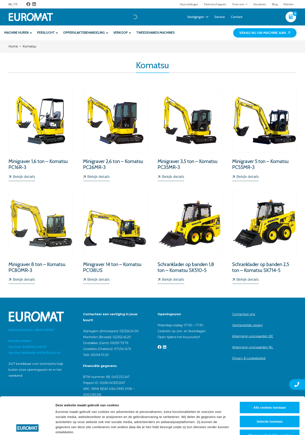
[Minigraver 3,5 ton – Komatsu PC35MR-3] (190, 134)
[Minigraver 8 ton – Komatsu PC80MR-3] (40, 237)
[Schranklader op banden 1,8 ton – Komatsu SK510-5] (190, 237)
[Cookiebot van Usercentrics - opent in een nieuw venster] (27, 427)
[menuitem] (11, 4)
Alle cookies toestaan (269, 370)
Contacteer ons (243, 314)
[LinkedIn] (34, 4)
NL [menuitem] (10, 4)
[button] (245, 4)
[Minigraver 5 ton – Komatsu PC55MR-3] (264, 134)
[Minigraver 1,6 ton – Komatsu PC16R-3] (40, 134)
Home (13, 46)
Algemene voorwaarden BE (252, 336)
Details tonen (229, 426)
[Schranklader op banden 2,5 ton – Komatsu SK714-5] (264, 237)
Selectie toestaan (270, 384)
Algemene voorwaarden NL (252, 347)
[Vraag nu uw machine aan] (265, 33)
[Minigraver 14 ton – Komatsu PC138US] (115, 237)
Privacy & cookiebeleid (248, 358)
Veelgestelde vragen (247, 325)
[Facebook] (28, 4)
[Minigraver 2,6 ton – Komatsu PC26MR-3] (115, 134)
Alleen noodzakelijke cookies (270, 398)
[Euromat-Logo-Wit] (30, 17)
